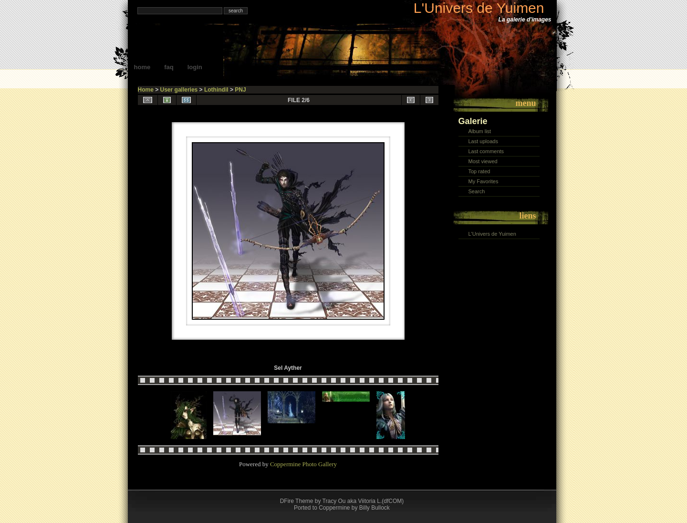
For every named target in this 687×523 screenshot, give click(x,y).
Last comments (486, 151)
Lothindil (216, 89)
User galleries (179, 89)
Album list (479, 131)
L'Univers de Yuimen (479, 8)
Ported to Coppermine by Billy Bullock (342, 507)
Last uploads (483, 141)
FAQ (169, 67)
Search (476, 191)
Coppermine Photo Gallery (303, 464)
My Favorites (483, 181)
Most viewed (483, 161)
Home (142, 67)
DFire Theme (296, 501)
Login (194, 67)
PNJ (240, 89)
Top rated (479, 171)
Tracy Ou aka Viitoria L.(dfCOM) (363, 501)
